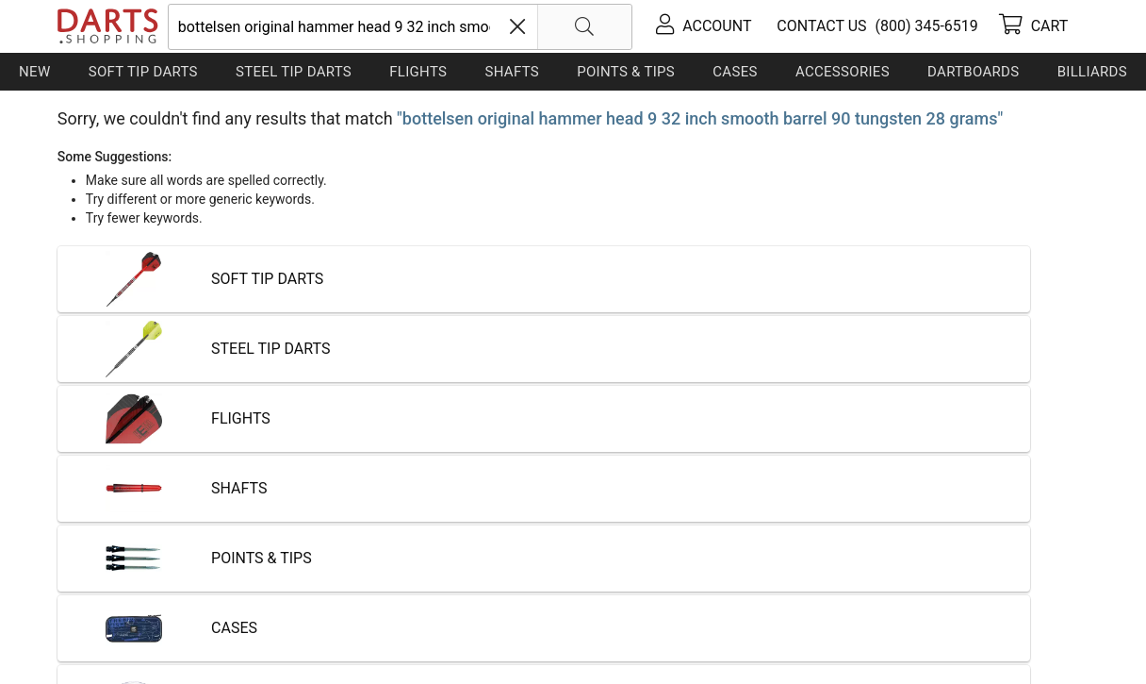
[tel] (923, 26)
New (34, 71)
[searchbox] (400, 27)
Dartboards (973, 71)
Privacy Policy (331, 609)
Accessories (842, 71)
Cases (734, 71)
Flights (418, 71)
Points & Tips (626, 71)
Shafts (511, 71)
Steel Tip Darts (294, 71)
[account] (703, 27)
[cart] (1033, 27)
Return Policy (430, 609)
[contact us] (819, 26)
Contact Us (94, 609)
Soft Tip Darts (143, 71)
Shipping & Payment (207, 609)
